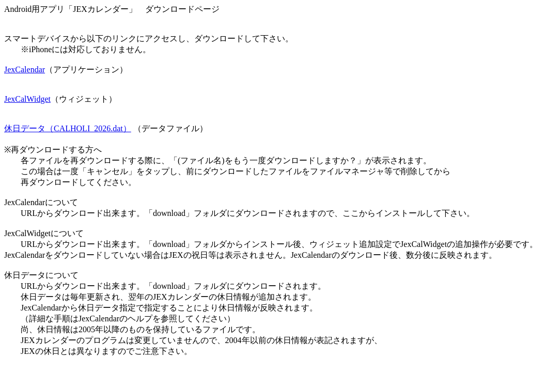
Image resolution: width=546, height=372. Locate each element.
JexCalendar (24, 69)
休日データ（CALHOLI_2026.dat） (67, 128)
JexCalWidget (27, 99)
